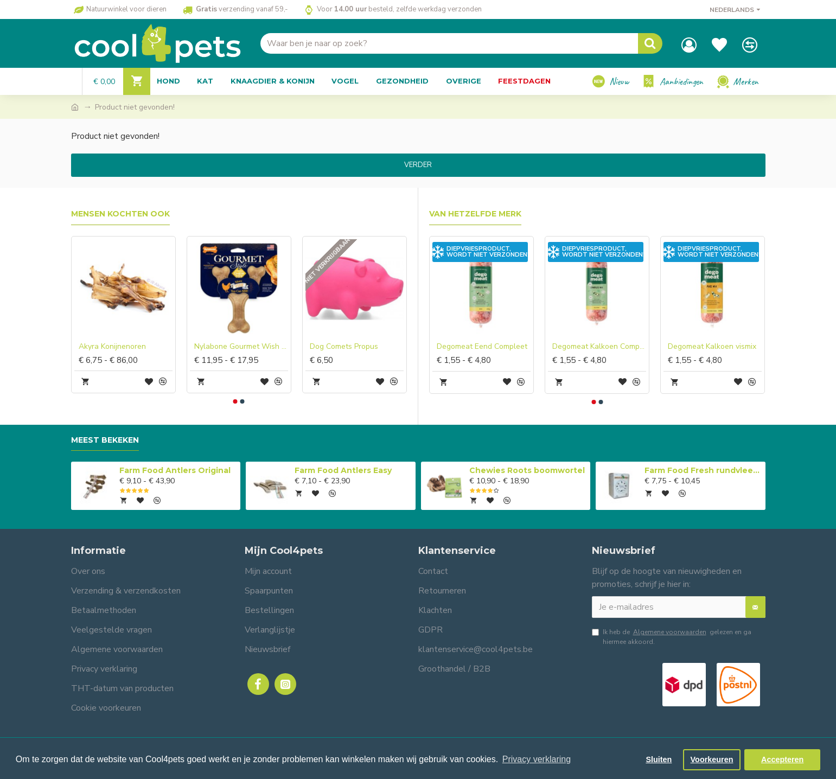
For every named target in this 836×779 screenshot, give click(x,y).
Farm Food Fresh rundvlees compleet (703, 470)
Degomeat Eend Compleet (482, 347)
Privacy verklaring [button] (536, 759)
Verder (418, 165)
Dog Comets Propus (344, 347)
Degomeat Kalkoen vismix (712, 347)
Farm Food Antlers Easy (343, 470)
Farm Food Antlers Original (175, 470)
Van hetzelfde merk (475, 214)
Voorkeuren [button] (712, 759)
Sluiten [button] (659, 759)
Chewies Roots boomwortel (527, 470)
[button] (235, 401)
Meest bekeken (105, 440)
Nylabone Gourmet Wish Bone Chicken (241, 347)
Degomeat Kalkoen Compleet (599, 347)
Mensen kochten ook (120, 214)
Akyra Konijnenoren (112, 347)
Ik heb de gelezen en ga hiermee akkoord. (671, 636)
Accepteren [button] (782, 759)
